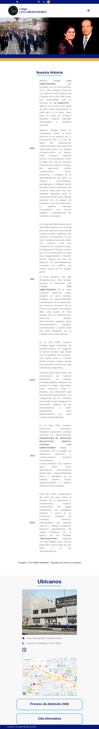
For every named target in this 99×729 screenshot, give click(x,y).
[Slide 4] (54, 631)
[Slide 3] (49, 631)
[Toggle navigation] (88, 10)
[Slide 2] (45, 631)
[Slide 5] (58, 631)
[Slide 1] (41, 631)
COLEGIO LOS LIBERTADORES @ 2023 (21, 727)
